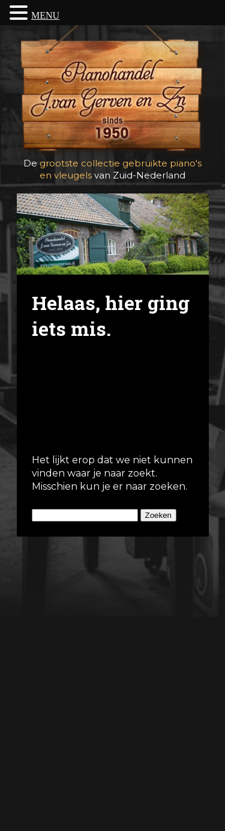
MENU (45, 15)
